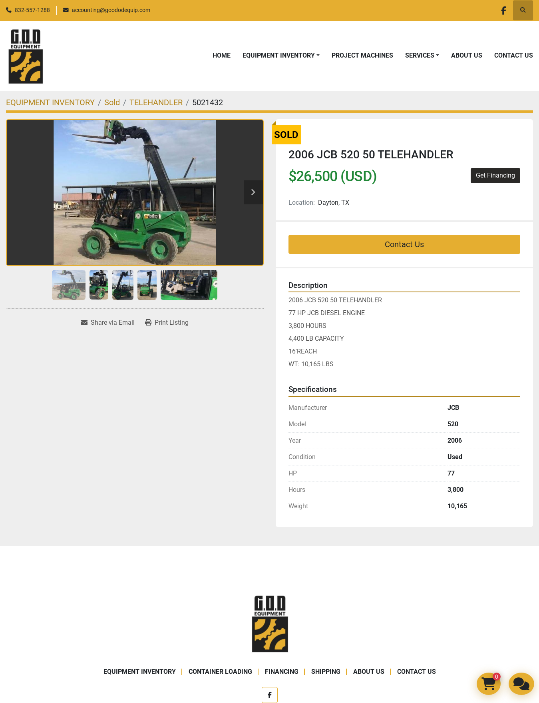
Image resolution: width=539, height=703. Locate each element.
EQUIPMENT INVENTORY (279, 55)
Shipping (325, 671)
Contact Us (513, 55)
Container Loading (220, 671)
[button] (281, 55)
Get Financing (495, 175)
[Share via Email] (108, 322)
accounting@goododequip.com (111, 10)
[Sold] (112, 102)
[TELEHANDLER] (156, 102)
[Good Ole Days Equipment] (269, 623)
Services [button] (419, 55)
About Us (466, 55)
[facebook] (502, 10)
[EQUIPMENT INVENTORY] (50, 102)
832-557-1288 (32, 10)
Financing (281, 671)
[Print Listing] (167, 322)
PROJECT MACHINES (362, 55)
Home (222, 55)
